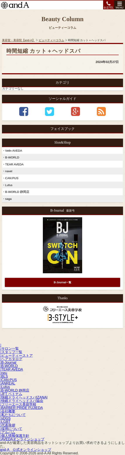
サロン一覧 (9, 348)
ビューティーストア (16, 355)
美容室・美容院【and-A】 (18, 40)
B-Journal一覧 (62, 282)
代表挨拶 (7, 425)
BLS (4, 376)
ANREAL (7, 383)
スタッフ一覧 (11, 352)
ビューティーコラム (51, 40)
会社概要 (7, 411)
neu (3, 373)
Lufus (8, 185)
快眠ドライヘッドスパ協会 (21, 401)
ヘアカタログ (11, 359)
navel (8, 171)
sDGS (5, 418)
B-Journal (8, 362)
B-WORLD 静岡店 (17, 192)
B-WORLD (12, 157)
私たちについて (13, 415)
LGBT (5, 422)
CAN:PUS (11, 178)
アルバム (7, 432)
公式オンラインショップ (25, 450)
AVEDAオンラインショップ (22, 439)
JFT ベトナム (11, 394)
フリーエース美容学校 (18, 404)
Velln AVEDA (13, 150)
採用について (11, 429)
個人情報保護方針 (14, 436)
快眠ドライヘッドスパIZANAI (23, 397)
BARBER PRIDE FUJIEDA (21, 408)
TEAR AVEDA (14, 164)
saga (8, 198)
